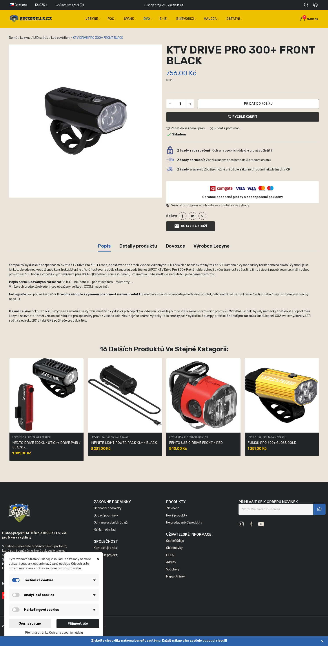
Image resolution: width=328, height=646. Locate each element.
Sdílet (182, 216)
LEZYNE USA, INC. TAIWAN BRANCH (31, 437)
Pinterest (202, 216)
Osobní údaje (175, 541)
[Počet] (180, 103)
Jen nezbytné (30, 624)
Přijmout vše (78, 624)
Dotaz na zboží (190, 226)
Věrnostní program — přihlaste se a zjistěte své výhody (207, 205)
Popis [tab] (104, 246)
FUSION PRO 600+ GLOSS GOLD (272, 443)
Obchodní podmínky (108, 508)
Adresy (171, 562)
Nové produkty (176, 515)
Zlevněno (172, 508)
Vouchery (173, 569)
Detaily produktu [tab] (138, 246)
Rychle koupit (242, 117)
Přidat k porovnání (225, 129)
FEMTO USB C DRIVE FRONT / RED (196, 443)
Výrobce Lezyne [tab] (211, 246)
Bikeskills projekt (105, 555)
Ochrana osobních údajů (111, 522)
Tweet (192, 216)
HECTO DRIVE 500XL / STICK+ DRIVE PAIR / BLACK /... (46, 445)
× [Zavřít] (322, 641)
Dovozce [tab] (175, 246)
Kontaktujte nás (105, 548)
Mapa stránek (175, 576)
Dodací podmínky (106, 515)
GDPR (170, 555)
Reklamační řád (105, 529)
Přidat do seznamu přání (185, 129)
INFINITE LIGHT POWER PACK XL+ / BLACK (124, 443)
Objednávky (174, 548)
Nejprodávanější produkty (184, 522)
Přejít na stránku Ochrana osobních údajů (54, 633)
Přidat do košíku (258, 104)
